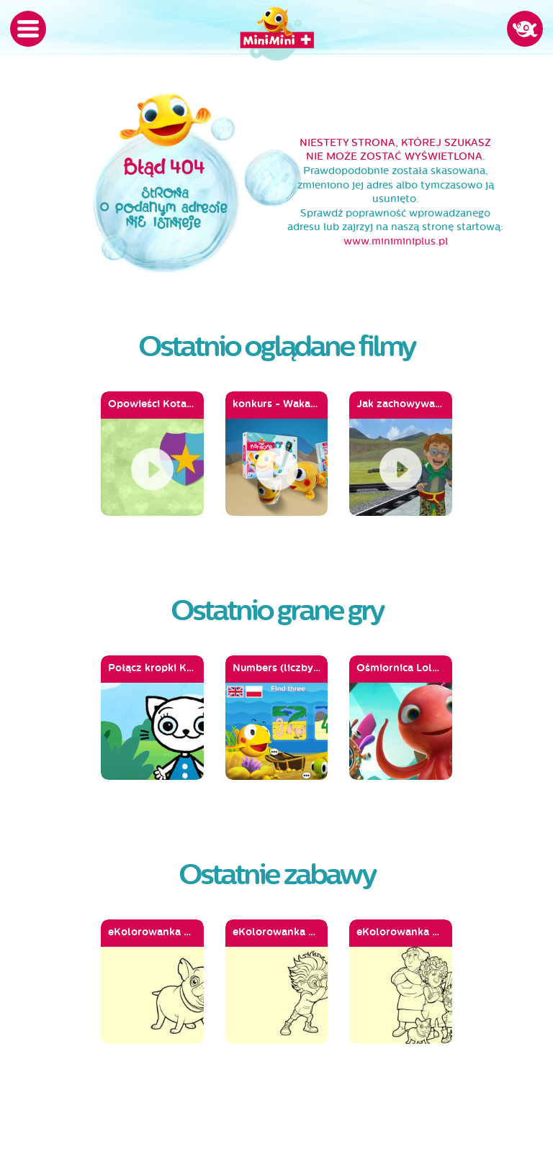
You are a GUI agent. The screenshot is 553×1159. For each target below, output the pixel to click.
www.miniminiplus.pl (395, 241)
